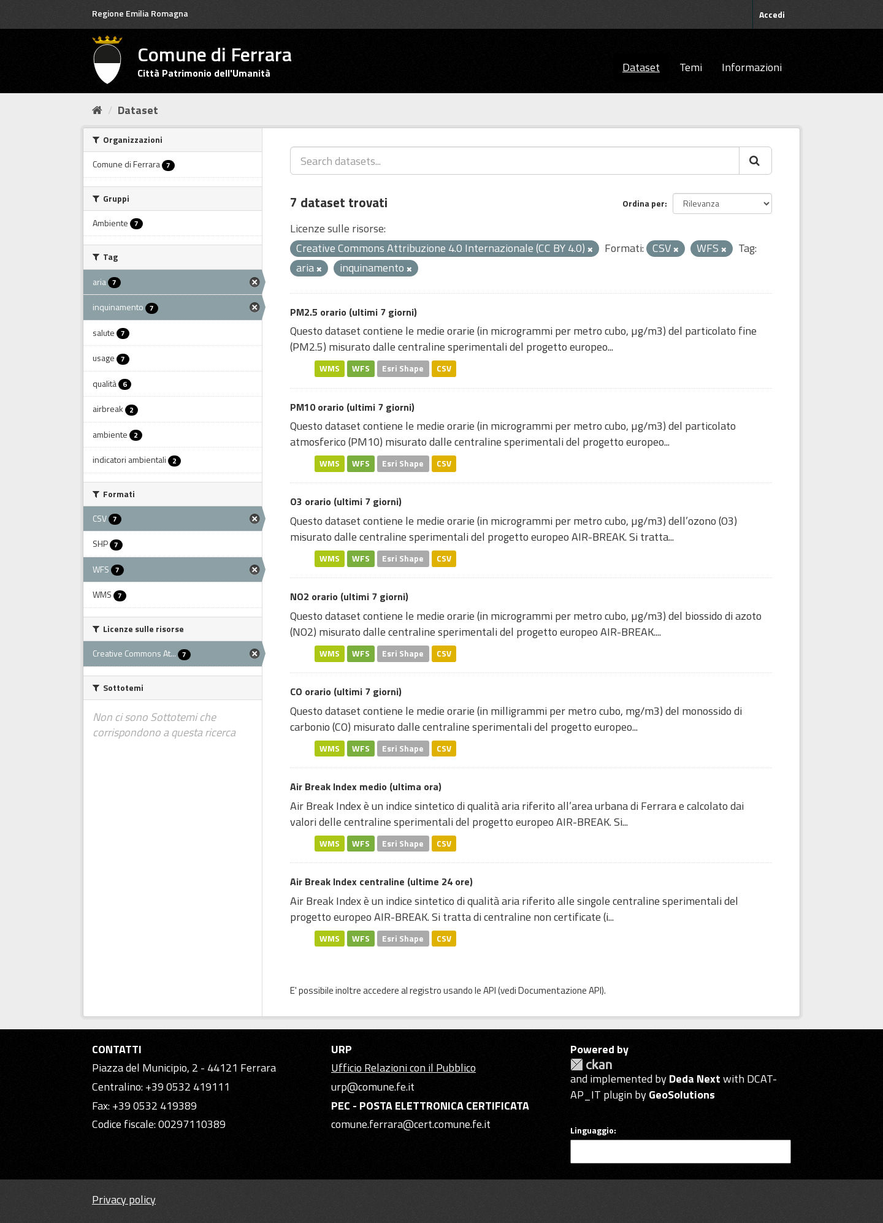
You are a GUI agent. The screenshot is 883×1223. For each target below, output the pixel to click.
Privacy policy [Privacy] (124, 1199)
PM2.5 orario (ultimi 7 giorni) (353, 312)
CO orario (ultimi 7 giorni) (346, 691)
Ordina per (643, 203)
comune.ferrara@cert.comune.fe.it (411, 1124)
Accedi (772, 14)
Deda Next (695, 1078)
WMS (329, 368)
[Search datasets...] (515, 161)
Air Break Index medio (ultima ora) (366, 786)
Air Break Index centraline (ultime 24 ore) (381, 881)
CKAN (591, 1064)
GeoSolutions (682, 1094)
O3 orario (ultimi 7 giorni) (346, 501)
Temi (690, 67)
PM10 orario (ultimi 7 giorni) (352, 407)
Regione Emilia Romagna (140, 13)
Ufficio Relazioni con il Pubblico (403, 1067)
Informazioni (752, 67)
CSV (444, 368)
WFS (361, 368)
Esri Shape (403, 368)
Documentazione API (560, 990)
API (489, 990)
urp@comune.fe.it (373, 1086)
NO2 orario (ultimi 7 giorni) (349, 596)
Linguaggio (592, 1130)
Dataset (641, 67)
